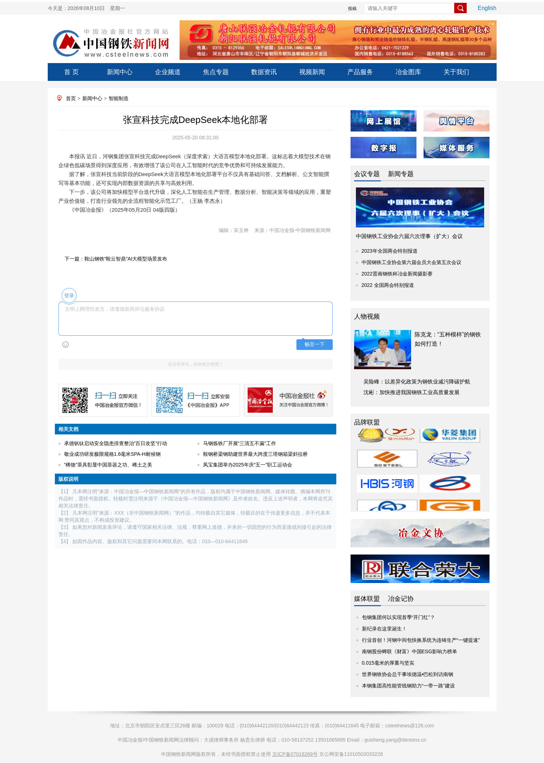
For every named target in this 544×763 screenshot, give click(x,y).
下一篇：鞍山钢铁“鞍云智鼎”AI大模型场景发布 (115, 259)
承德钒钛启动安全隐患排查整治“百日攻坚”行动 (115, 443)
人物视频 (367, 316)
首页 (71, 98)
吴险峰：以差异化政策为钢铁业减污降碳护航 (416, 381)
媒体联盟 (367, 598)
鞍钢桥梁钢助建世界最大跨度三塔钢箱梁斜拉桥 (255, 454)
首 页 (71, 72)
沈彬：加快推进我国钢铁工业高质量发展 (411, 392)
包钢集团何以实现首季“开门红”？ (398, 617)
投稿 (352, 8)
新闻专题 (401, 173)
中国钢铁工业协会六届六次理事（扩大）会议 (409, 236)
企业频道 (168, 72)
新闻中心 (120, 72)
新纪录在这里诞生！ (384, 628)
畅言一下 (315, 344)
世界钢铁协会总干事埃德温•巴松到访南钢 (408, 674)
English (487, 8)
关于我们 (456, 72)
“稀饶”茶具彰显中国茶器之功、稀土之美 (108, 465)
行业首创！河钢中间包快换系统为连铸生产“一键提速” (421, 640)
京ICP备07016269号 (295, 754)
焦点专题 (216, 72)
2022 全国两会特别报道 (388, 285)
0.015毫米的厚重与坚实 (388, 663)
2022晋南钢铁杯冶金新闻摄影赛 (397, 274)
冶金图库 (408, 72)
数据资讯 (264, 72)
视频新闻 (312, 72)
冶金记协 (401, 598)
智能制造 (119, 98)
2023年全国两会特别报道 (390, 251)
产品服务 (360, 72)
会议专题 (367, 173)
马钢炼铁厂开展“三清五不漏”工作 (239, 443)
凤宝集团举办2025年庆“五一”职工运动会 (247, 465)
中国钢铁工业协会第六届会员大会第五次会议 (411, 262)
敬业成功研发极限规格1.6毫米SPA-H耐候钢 (112, 454)
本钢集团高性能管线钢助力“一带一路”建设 (408, 686)
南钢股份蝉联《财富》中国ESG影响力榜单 (409, 651)
